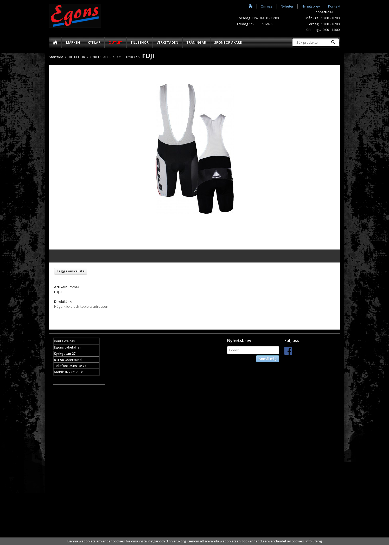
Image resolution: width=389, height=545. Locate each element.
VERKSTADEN (167, 42)
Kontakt (334, 6)
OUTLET (115, 42)
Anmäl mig (268, 358)
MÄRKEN (73, 42)
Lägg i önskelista (71, 271)
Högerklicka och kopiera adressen (81, 306)
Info (308, 541)
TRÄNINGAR (196, 42)
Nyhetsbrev (311, 6)
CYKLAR (94, 42)
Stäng (317, 541)
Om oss (267, 6)
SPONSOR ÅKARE (228, 42)
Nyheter (287, 6)
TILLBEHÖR (139, 42)
